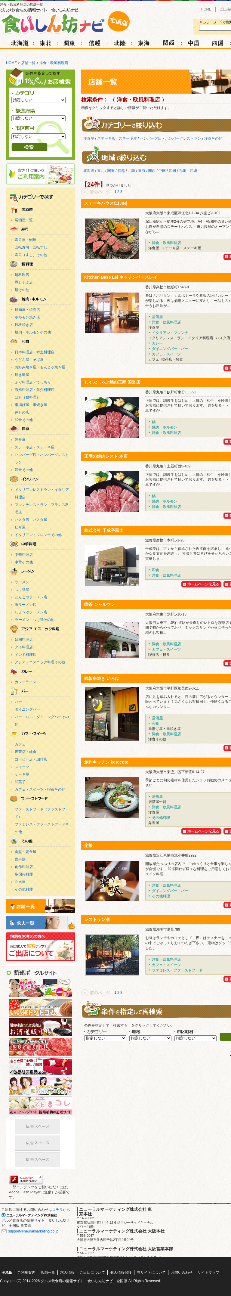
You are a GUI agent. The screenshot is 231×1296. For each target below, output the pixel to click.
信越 (93, 43)
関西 (168, 43)
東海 (144, 43)
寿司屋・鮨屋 (25, 240)
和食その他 (24, 420)
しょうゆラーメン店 (31, 612)
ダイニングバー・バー (40, 691)
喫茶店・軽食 (25, 752)
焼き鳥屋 (22, 375)
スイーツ (22, 767)
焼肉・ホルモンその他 (33, 332)
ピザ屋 (20, 527)
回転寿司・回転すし (31, 247)
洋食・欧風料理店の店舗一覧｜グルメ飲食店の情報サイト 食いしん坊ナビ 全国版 (70, 21)
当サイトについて (151, 1272)
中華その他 (24, 562)
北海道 (18, 43)
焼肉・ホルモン (40, 299)
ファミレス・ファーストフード (40, 798)
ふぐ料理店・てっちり (33, 382)
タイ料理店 (24, 647)
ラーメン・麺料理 (40, 571)
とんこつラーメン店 (31, 597)
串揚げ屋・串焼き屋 (31, 405)
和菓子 (20, 782)
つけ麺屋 (22, 590)
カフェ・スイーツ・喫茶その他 (40, 789)
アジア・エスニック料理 (40, 629)
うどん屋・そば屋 (29, 360)
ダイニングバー (27, 709)
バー (18, 702)
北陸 (119, 43)
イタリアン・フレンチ (40, 479)
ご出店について (40, 946)
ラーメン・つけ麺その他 (34, 620)
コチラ (57, 1210)
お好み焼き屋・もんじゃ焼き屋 (40, 367)
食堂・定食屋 (25, 852)
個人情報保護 (121, 1272)
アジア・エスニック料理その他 (40, 662)
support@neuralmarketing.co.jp (33, 1231)
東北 (46, 43)
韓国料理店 (24, 639)
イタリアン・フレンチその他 (38, 535)
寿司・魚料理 (40, 229)
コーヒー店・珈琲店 (31, 759)
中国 (194, 43)
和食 (40, 341)
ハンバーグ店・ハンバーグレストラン (170, 138)
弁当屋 (20, 882)
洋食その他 (24, 470)
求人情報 (108, 54)
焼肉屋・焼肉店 (27, 310)
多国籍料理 (24, 874)
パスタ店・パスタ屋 (31, 520)
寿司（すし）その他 (31, 255)
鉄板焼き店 (24, 325)
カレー (40, 671)
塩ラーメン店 (25, 605)
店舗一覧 (28, 63)
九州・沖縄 (188, 171)
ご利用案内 (47, 54)
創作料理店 (24, 867)
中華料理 (40, 544)
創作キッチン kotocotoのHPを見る (201, 831)
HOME (206, 9)
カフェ (20, 744)
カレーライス (25, 682)
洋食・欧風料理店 (53, 63)
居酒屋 (40, 209)
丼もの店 (22, 412)
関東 (69, 43)
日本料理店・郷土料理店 (34, 352)
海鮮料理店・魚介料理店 (34, 390)
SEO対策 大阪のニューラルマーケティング (32, 1214)
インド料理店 (25, 655)
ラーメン (22, 582)
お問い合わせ (181, 1272)
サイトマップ (208, 1272)
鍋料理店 (22, 275)
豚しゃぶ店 (24, 282)
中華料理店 (24, 555)
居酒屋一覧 (24, 220)
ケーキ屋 (22, 774)
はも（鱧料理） (27, 397)
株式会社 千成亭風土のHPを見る (201, 584)
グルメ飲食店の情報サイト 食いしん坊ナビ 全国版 (84, 1281)
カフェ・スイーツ (40, 733)
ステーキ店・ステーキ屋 (34, 447)
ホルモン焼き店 (27, 317)
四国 (217, 43)
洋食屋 (20, 440)
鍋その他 (22, 290)
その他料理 (40, 841)
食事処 (20, 859)
